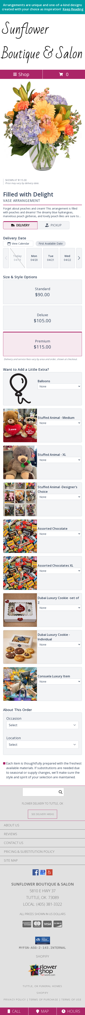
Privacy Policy (15, 999)
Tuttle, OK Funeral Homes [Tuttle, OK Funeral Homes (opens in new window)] (42, 986)
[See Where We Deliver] (42, 814)
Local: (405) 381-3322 (42, 904)
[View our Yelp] (49, 874)
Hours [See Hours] (71, 1011)
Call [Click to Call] (14, 1011)
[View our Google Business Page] (42, 874)
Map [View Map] (42, 1011)
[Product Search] (43, 792)
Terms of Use (71, 999)
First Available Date (51, 243)
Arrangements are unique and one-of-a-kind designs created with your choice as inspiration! (42, 7)
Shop (21, 74)
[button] (42, 940)
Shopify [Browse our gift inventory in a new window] (42, 956)
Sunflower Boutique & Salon (42, 41)
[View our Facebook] (35, 874)
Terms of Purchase (43, 999)
